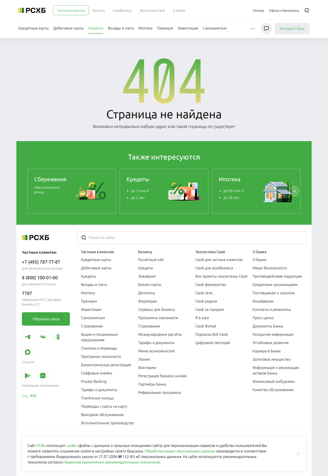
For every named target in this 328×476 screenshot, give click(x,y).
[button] (252, 28)
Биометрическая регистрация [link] (106, 365)
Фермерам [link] (147, 301)
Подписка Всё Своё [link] (211, 334)
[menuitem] (71, 10)
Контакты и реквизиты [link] (272, 309)
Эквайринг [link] (147, 276)
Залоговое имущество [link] (271, 359)
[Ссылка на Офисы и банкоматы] (284, 10)
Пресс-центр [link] (263, 318)
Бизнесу (145, 252)
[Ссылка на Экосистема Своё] (152, 10)
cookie (71, 445)
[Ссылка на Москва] (258, 10)
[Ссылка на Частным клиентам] (71, 10)
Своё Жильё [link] (205, 326)
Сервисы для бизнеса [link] (156, 309)
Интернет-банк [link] (292, 29)
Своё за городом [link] (209, 309)
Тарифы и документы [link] (99, 390)
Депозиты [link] (146, 293)
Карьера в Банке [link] (267, 351)
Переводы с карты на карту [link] (104, 406)
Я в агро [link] (202, 318)
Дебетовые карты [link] (96, 268)
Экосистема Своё (210, 252)
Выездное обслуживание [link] (102, 415)
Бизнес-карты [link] (149, 285)
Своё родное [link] (206, 301)
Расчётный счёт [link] (151, 260)
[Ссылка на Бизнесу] (99, 10)
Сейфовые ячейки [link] (96, 373)
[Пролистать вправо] (294, 191)
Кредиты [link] (88, 276)
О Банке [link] (259, 260)
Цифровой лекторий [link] (212, 343)
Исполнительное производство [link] (107, 423)
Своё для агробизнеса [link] (214, 268)
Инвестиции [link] (91, 309)
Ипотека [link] (88, 293)
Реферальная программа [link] (159, 392)
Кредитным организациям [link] (275, 285)
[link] (72, 191)
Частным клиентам (97, 252)
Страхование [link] (92, 326)
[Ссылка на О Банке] (179, 10)
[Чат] (266, 28)
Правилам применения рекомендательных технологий (111, 462)
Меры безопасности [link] (270, 268)
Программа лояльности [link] (101, 356)
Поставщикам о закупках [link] (274, 293)
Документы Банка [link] (268, 326)
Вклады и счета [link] (94, 285)
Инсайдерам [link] (263, 301)
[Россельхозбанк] (32, 10)
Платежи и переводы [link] (99, 348)
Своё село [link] (204, 293)
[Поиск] (307, 10)
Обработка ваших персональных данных (180, 451)
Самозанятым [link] (93, 318)
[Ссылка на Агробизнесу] (122, 10)
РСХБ (40, 445)
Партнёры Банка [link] (152, 384)
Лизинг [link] (144, 359)
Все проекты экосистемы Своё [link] (221, 276)
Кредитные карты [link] (96, 260)
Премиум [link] (89, 301)
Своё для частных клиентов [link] (218, 260)
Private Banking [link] (94, 381)
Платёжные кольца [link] (97, 398)
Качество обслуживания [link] (273, 390)
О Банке (260, 252)
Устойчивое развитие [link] (271, 343)
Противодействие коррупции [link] (277, 276)
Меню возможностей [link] (156, 351)
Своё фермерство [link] (210, 285)
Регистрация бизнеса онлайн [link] (162, 376)
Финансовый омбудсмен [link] (274, 381)
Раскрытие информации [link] (273, 334)
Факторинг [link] (147, 368)
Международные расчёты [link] (160, 334)
